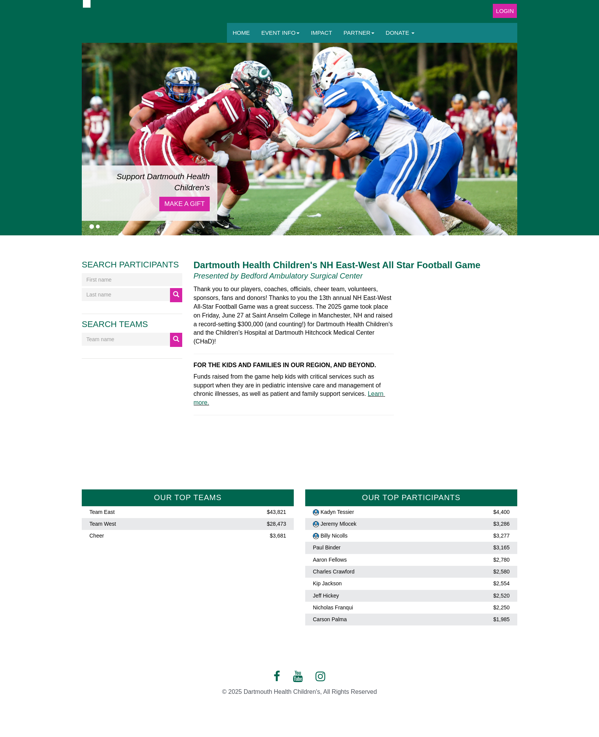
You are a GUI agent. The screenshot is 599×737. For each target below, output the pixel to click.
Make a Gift (184, 203)
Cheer (96, 536)
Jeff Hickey (326, 596)
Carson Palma (330, 619)
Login (505, 11)
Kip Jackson (327, 584)
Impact (321, 32)
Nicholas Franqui (333, 607)
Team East (102, 512)
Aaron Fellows (330, 560)
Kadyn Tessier (337, 512)
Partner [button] (358, 32)
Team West (102, 524)
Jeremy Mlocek (338, 524)
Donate (400, 32)
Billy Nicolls (334, 536)
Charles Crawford (334, 572)
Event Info (280, 32)
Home (241, 32)
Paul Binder (326, 548)
